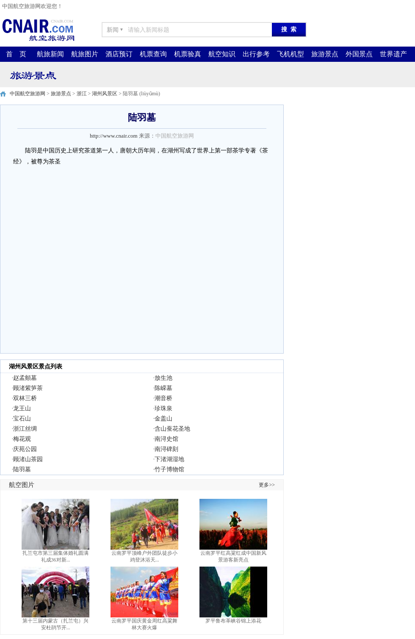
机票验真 (187, 54)
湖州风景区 (104, 94)
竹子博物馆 (169, 469)
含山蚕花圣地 (172, 429)
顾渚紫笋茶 (28, 388)
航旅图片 (84, 54)
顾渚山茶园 (28, 459)
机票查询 (153, 54)
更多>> (267, 485)
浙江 (82, 94)
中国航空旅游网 (27, 94)
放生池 (163, 378)
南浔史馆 (166, 439)
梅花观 (22, 439)
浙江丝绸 (25, 429)
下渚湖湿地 (169, 459)
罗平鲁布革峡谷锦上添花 (233, 621)
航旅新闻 (50, 54)
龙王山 (22, 408)
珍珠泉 (163, 408)
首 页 (16, 54)
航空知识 (221, 54)
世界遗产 (393, 54)
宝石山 (22, 418)
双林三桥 (25, 398)
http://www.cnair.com (114, 136)
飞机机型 (290, 54)
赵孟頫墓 (25, 378)
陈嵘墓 (163, 388)
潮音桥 (163, 398)
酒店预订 (119, 54)
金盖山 (163, 418)
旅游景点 (324, 54)
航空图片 (21, 484)
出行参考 (256, 54)
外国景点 (359, 54)
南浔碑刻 (166, 449)
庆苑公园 (25, 449)
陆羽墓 (22, 469)
